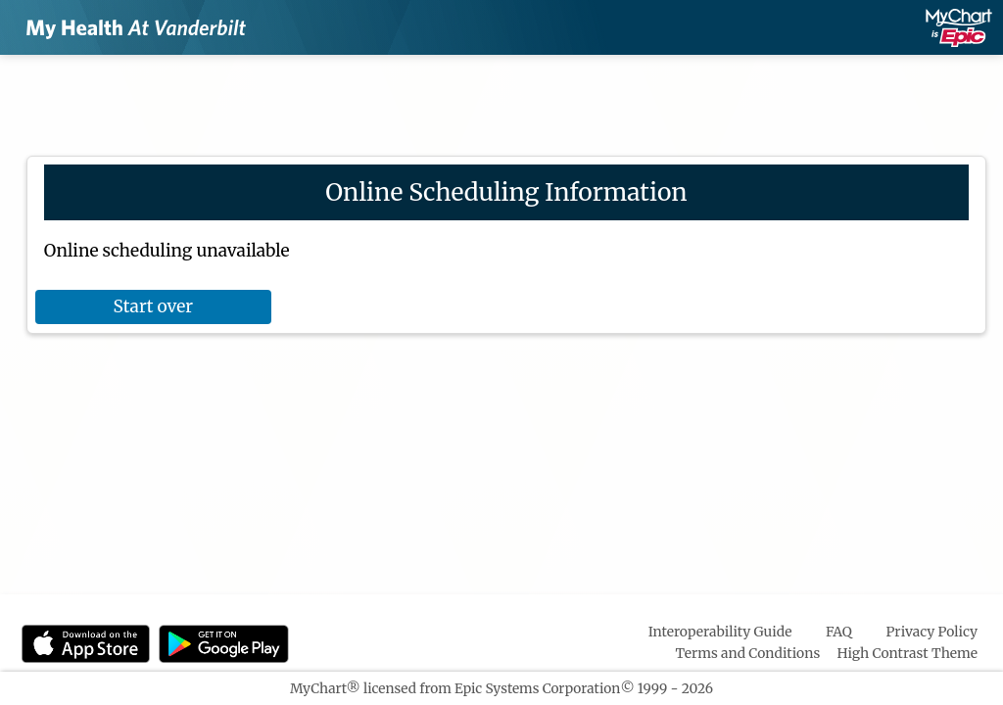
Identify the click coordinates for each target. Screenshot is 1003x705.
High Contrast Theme (908, 653)
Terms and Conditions (748, 653)
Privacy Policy (931, 631)
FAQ (839, 631)
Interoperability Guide (720, 631)
